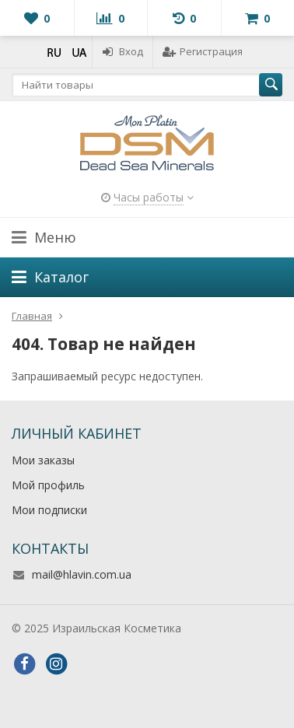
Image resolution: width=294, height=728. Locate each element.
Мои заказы (43, 460)
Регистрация (203, 51)
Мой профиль (48, 485)
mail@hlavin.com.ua (81, 574)
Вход (122, 51)
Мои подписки (49, 509)
